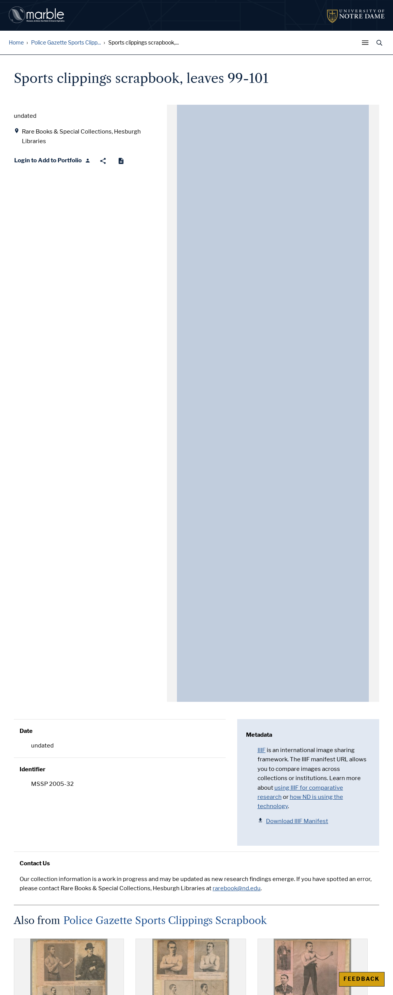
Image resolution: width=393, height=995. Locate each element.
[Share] (103, 161)
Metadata (259, 734)
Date (26, 731)
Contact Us (35, 863)
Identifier (32, 769)
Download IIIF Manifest (293, 821)
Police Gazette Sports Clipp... (66, 43)
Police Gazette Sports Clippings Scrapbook (165, 920)
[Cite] (121, 161)
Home (16, 43)
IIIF (262, 750)
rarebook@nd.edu (237, 888)
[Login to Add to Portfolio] (52, 161)
